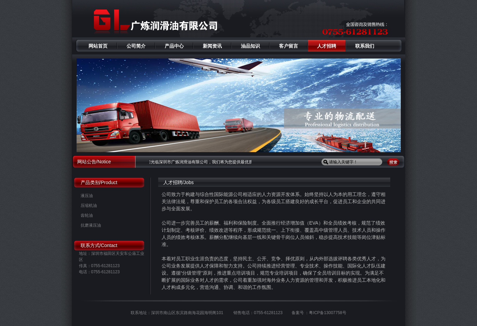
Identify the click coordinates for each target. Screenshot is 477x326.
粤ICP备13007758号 (327, 312)
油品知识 (250, 46)
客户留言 (288, 46)
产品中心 (174, 46)
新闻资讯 (212, 46)
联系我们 (364, 46)
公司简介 (136, 46)
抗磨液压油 (91, 225)
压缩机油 (89, 205)
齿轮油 (87, 215)
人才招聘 (326, 46)
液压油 (87, 195)
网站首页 (98, 46)
